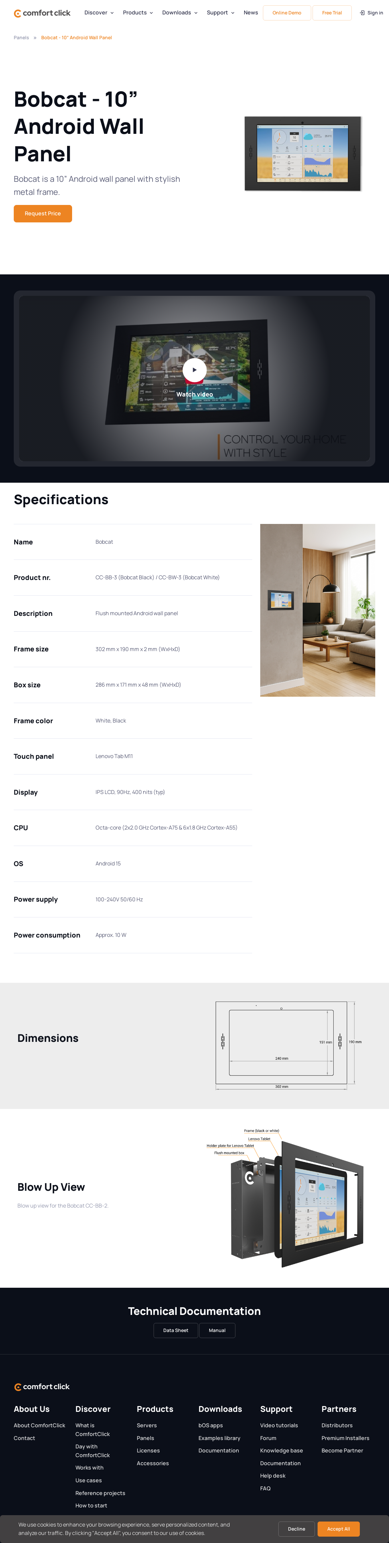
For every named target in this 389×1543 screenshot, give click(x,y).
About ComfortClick (39, 1425)
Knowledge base (281, 1450)
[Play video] (194, 370)
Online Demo (287, 12)
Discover (96, 12)
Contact (24, 1438)
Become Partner (342, 1450)
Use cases (88, 1480)
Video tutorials (279, 1425)
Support (217, 12)
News (251, 12)
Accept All (338, 1529)
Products (135, 12)
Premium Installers (346, 1438)
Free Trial (332, 12)
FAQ (265, 1488)
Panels (21, 37)
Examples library (219, 1438)
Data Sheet (175, 1330)
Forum (268, 1438)
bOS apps (211, 1425)
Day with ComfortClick (92, 1451)
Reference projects (100, 1493)
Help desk (272, 1475)
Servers (147, 1425)
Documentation (219, 1450)
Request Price (43, 213)
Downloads (176, 12)
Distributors (337, 1425)
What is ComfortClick (92, 1430)
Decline (296, 1529)
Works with (89, 1467)
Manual (217, 1330)
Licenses (148, 1450)
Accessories (153, 1463)
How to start (91, 1505)
